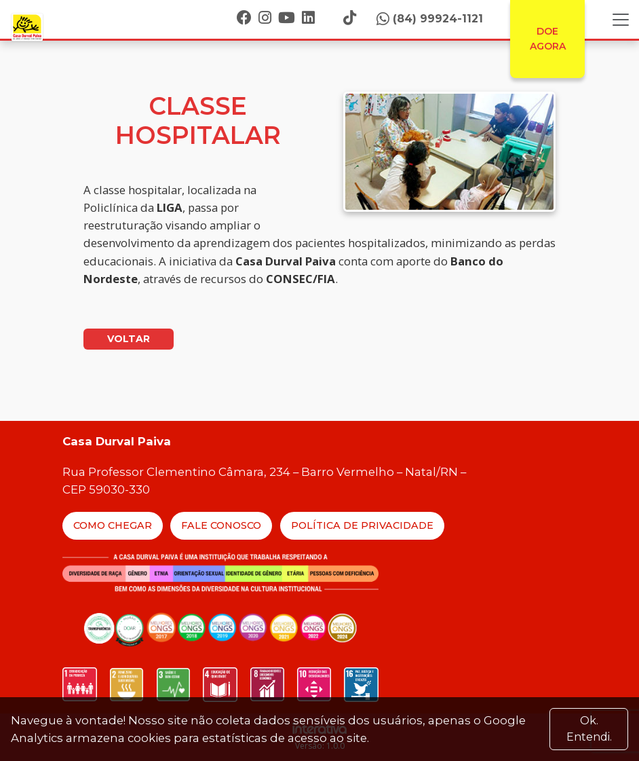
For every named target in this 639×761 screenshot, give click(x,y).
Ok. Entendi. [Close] (589, 728)
